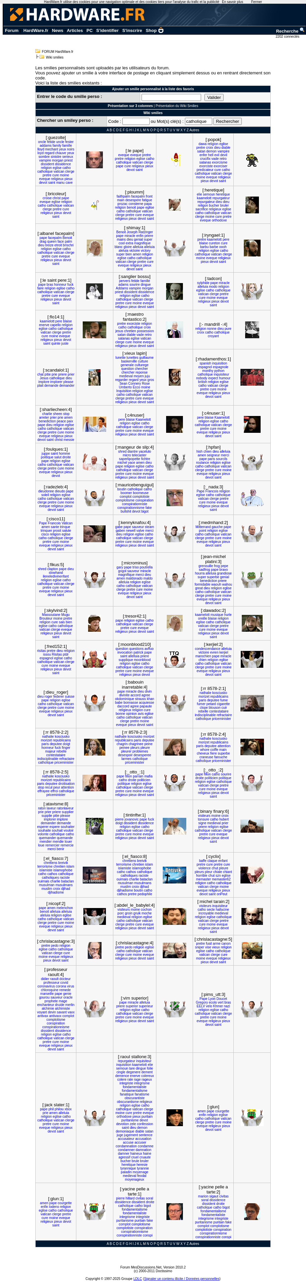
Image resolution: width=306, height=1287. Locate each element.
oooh (223, 247)
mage (63, 1001)
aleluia (123, 250)
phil (51, 1109)
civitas (140, 1198)
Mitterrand (203, 527)
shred (122, 451)
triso (135, 567)
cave (69, 182)
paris (211, 459)
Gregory (202, 1002)
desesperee (142, 755)
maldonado (134, 578)
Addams (122, 288)
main (120, 200)
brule (135, 1161)
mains (121, 239)
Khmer (218, 1006)
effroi (54, 791)
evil (216, 155)
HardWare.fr (36, 30)
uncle (60, 142)
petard (211, 704)
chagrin (122, 744)
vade (215, 159)
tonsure (203, 819)
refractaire (224, 715)
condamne (146, 1146)
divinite (124, 695)
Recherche (290, 31)
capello (55, 325)
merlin (69, 1005)
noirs (70, 149)
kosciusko (219, 693)
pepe (224, 566)
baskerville (129, 361)
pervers (124, 281)
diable (225, 147)
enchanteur (45, 1005)
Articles (75, 30)
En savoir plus (232, 2)
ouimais (43, 881)
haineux (136, 1153)
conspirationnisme (131, 508)
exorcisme (220, 162)
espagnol (205, 367)
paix (70, 421)
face (61, 241)
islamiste (45, 870)
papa (148, 204)
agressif (124, 1157)
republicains (219, 696)
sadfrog (204, 569)
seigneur (213, 455)
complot (125, 496)
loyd (41, 153)
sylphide (203, 283)
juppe (46, 453)
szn (218, 875)
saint (51, 182)
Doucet (222, 999)
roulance (202, 462)
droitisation (67, 784)
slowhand (56, 573)
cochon (146, 909)
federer (58, 696)
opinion (131, 714)
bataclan (67, 881)
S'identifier (107, 30)
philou (59, 1109)
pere (226, 239)
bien (128, 254)
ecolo (213, 1002)
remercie (67, 845)
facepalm (138, 196)
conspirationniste (134, 504)
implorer (56, 382)
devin (52, 1012)
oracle (68, 997)
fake (148, 508)
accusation (143, 1139)
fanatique (127, 1094)
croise (47, 198)
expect (213, 378)
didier (45, 979)
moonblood (142, 660)
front (149, 196)
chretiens (51, 863)
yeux (62, 149)
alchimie (48, 1008)
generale (127, 365)
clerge (69, 171)
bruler (224, 205)
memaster (203, 879)
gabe (118, 527)
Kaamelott (143, 419)
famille (67, 145)
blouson (215, 707)
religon (203, 205)
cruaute (145, 1157)
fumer (201, 704)
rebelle (203, 711)
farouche (220, 757)
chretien (130, 331)
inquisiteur (221, 374)
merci (225, 455)
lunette (120, 357)
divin (148, 691)
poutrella (146, 567)
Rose (146, 383)
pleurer (126, 751)
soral (149, 1198)
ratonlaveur (65, 808)
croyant (213, 336)
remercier (52, 845)
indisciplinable (205, 715)
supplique (126, 660)
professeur (51, 982)
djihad (65, 889)
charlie (47, 414)
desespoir (125, 755)
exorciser (221, 166)
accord (135, 695)
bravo (223, 569)
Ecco (136, 387)
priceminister (221, 719)
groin (128, 913)
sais (62, 622)
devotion (122, 1124)
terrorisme (44, 866)
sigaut (213, 1196)
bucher (214, 205)
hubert (224, 819)
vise (208, 947)
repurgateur (221, 198)
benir (60, 849)
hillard (130, 1198)
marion (203, 1196)
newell (131, 530)
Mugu (65, 615)
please (68, 382)
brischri (68, 245)
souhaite (44, 830)
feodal (141, 1176)
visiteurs (204, 816)
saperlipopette (129, 459)
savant (62, 1012)
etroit (58, 245)
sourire (134, 284)
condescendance (208, 649)
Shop (155, 30)
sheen (57, 414)
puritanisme (130, 1120)
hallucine (222, 909)
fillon (128, 776)
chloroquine (50, 990)
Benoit (67, 238)
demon (211, 151)
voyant (42, 1012)
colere (121, 1079)
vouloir (68, 830)
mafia (148, 776)
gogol (122, 571)
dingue (146, 284)
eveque (44, 179)
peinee (124, 748)
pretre (47, 175)
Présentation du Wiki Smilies (177, 106)
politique (47, 457)
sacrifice (202, 209)
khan (150, 699)
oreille (202, 618)
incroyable (206, 913)
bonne (120, 714)
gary (120, 567)
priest (68, 160)
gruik (137, 913)
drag (43, 241)
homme (64, 453)
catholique (45, 171)
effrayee (43, 791)
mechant (51, 149)
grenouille (205, 566)
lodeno (54, 1207)
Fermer (256, 2)
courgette (222, 1111)
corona (61, 986)
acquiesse (146, 702)
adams (123, 284)
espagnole (220, 367)
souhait (57, 830)
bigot (145, 511)
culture (143, 361)
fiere (213, 753)
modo (213, 286)
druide (60, 1005)
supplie (46, 816)
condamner (126, 1150)
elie (199, 194)
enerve (44, 325)
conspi (148, 1235)
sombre (44, 157)
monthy (208, 371)
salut (58, 457)
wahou (227, 584)
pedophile (145, 894)
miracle (129, 236)
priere (149, 236)
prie (55, 374)
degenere (133, 1072)
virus (70, 986)
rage (137, 1079)
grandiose (224, 573)
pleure (145, 748)
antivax (43, 1016)
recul (48, 787)
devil (223, 155)
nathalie (206, 693)
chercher (141, 369)
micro (127, 455)
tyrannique (128, 1168)
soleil (45, 495)
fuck (70, 284)
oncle (42, 142)
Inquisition (123, 391)
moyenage (140, 1172)
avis (141, 714)
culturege (141, 365)
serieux (67, 157)
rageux (147, 1079)
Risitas (57, 654)
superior (132, 1006)
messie (69, 440)
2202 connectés (288, 36)
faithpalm (123, 196)
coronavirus (46, 986)
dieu (217, 147)
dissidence (63, 164)
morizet (203, 696)
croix (209, 147)
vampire (45, 160)
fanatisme (142, 1094)
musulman (46, 885)
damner (123, 1153)
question (127, 369)
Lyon (212, 999)
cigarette (223, 704)
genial (138, 239)
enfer (203, 155)
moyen (138, 376)
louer (68, 841)
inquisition (219, 363)
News (57, 30)
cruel (135, 1157)
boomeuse (141, 493)
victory (146, 250)
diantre (132, 451)
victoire (134, 250)
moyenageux (134, 1179)
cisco (45, 534)
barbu (204, 247)
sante (55, 527)
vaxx (71, 1012)
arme (217, 943)
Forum (11, 30)
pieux (69, 179)
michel (122, 462)
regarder (121, 380)
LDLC (137, 1279)
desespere (133, 200)
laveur (51, 808)
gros (151, 380)
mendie (58, 841)
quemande (65, 838)
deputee (213, 700)
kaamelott (204, 198)
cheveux (203, 753)
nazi (227, 1006)
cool (122, 243)
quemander (47, 838)
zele (133, 1124)
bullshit (126, 511)
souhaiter (67, 827)
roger (48, 696)
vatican (58, 171)
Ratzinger (146, 232)
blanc (119, 247)
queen (51, 241)
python (219, 371)
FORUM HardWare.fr (58, 52)
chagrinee (135, 744)
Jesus (44, 378)
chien (207, 451)
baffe (202, 861)
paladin (126, 1172)
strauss (140, 699)
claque (212, 861)
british (202, 382)
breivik (63, 863)
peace (61, 421)
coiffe (214, 750)
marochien (203, 656)
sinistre (56, 157)
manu (60, 182)
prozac (122, 204)
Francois (211, 491)
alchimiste (62, 1008)
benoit (131, 207)
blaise (203, 243)
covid (64, 982)
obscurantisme (128, 1102)
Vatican (67, 523)
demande (51, 385)
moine (64, 175)
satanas (205, 162)
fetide (51, 142)
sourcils (221, 459)
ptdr (66, 654)
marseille (47, 994)
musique (217, 615)
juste (64, 343)
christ (56, 198)
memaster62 (221, 879)
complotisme (125, 500)
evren (214, 652)
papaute (146, 706)
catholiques (50, 877)
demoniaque (125, 1131)
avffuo (149, 649)
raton (42, 808)
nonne (212, 329)
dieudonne (46, 491)
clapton (52, 569)
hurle (228, 615)
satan (201, 151)
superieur (146, 1006)
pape (119, 166)
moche (147, 913)
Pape (200, 491)
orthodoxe (219, 220)
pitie (47, 374)
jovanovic (131, 819)
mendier (46, 841)
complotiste (141, 496)
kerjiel (223, 652)
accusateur (126, 1139)
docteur (65, 979)
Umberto (125, 387)
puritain (147, 1116)
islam (70, 866)
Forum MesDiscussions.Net (140, 1267)
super (148, 239)
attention (224, 746)
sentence (146, 1135)
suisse (69, 696)
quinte (55, 343)
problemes (140, 751)
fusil (209, 943)
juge (120, 1135)
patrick (138, 652)
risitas (41, 651)
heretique (223, 194)
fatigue (147, 200)
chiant (227, 872)
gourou (44, 997)
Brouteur (45, 618)
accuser (140, 1142)
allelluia (133, 656)
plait (40, 385)
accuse (128, 1142)
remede (65, 990)
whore (204, 750)
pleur (208, 872)
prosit (57, 530)
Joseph (132, 232)
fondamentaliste (135, 1087)
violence (204, 868)
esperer (42, 827)
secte (211, 909)
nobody (201, 378)
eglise (57, 168)
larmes (126, 759)
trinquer (46, 530)
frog (217, 566)
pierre (119, 819)
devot (43, 182)
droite (66, 457)
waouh (216, 584)
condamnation (126, 1146)
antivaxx (55, 1016)
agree (146, 695)
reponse (142, 372)
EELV (201, 1006)
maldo (148, 578)
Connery (134, 383)
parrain (138, 776)
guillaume (146, 357)
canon (225, 943)
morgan (58, 160)
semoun (209, 194)
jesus (119, 331)
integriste (126, 1083)
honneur (60, 284)
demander (66, 385)
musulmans (64, 885)
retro (223, 159)
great (199, 588)
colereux (147, 1076)
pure (228, 329)
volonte (43, 834)
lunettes (132, 357)
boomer (126, 493)
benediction (47, 421)
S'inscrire (132, 30)
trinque (65, 527)
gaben (120, 530)
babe (118, 702)
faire (40, 288)
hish (199, 451)
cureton (214, 243)
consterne (135, 204)
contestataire (218, 711)
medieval (126, 376)
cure (55, 175)
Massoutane (51, 615)
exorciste (206, 166)
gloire (127, 247)
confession (145, 1124)
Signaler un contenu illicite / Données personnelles (181, 1279)
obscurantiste (134, 1098)
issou (47, 654)
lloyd (40, 149)
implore (43, 382)
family (56, 145)
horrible (201, 875)
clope (204, 707)
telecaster (139, 455)
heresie (142, 1165)
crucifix (205, 159)
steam (149, 527)
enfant (223, 861)
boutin (121, 489)
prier (71, 374)
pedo (55, 945)
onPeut (222, 894)
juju (147, 376)
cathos (52, 874)
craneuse (206, 757)
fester (69, 142)
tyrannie (143, 1168)
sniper (199, 947)
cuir (224, 707)
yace (131, 462)
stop (66, 414)
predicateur (205, 170)
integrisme (142, 1083)
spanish (205, 363)
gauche (217, 527)
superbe (213, 577)
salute (66, 530)
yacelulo (145, 451)
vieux (216, 947)
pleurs (135, 748)
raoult (54, 979)
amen (137, 254)
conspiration (145, 500)
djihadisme (56, 892)
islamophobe (62, 870)
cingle (121, 1072)
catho (67, 168)
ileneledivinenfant (56, 576)
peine (148, 744)
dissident (47, 164)
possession (145, 331)
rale (130, 1079)
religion (46, 168)
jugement (131, 1135)
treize (49, 245)
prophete (51, 1001)
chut (215, 868)
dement (147, 1072)
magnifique (142, 243)
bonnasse (130, 702)
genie (67, 994)
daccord (123, 706)
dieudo (60, 491)
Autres (194, 130)
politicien (143, 780)
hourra (200, 573)
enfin (140, 236)
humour (224, 378)
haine (147, 1153)
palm (68, 241)
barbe (213, 247)
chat (40, 374)
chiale (217, 872)
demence (122, 1076)
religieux (57, 179)
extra (129, 243)
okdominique (124, 699)
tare (132, 1068)
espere (54, 827)
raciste (65, 877)
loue (41, 845)
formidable (203, 584)
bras (49, 284)
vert (221, 1002)
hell (211, 155)
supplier (68, 812)
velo (209, 1006)
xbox (68, 1109)
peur (56, 787)
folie (150, 1068)
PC (89, 30)
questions (136, 649)
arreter (44, 417)
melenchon (64, 908)
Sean (123, 383)
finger (66, 748)
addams (46, 145)
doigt (66, 744)
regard (49, 153)
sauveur (138, 527)
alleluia (138, 247)
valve (140, 530)
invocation (124, 652)
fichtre (145, 459)
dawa (202, 144)
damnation (143, 1150)
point (202, 530)
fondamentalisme (134, 1090)
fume (224, 700)
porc (120, 913)
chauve (60, 153)
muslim (46, 889)
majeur (50, 751)
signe (202, 823)
